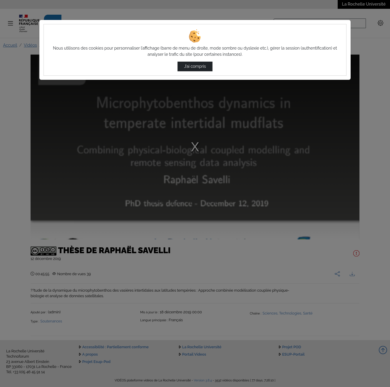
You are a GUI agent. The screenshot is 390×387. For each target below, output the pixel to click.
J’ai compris (195, 66)
